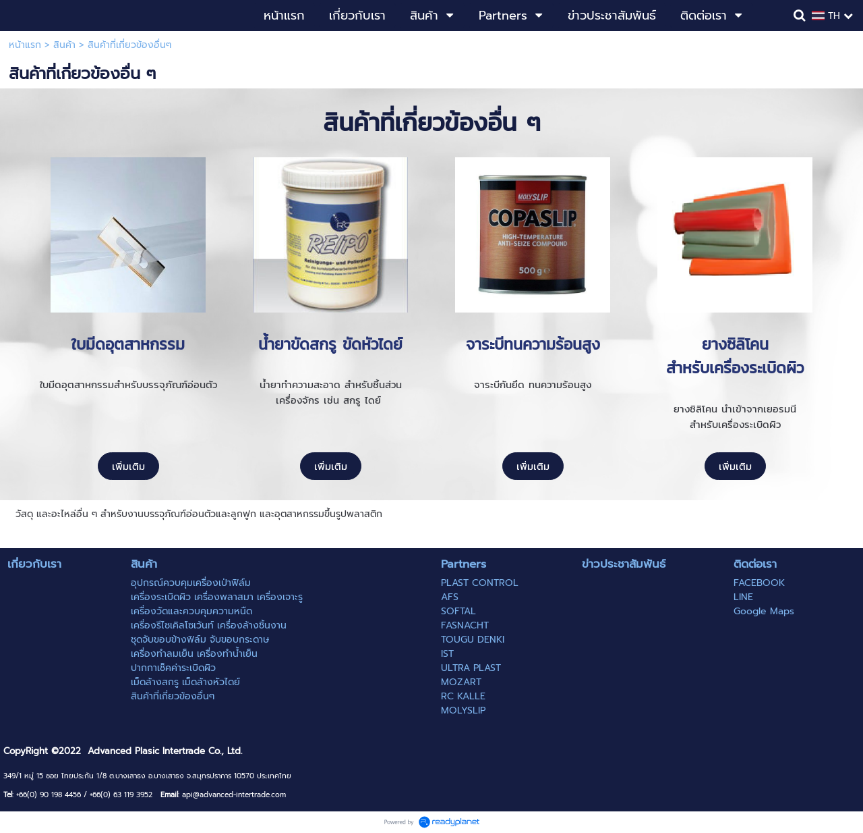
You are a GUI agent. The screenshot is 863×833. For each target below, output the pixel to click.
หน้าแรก (25, 45)
